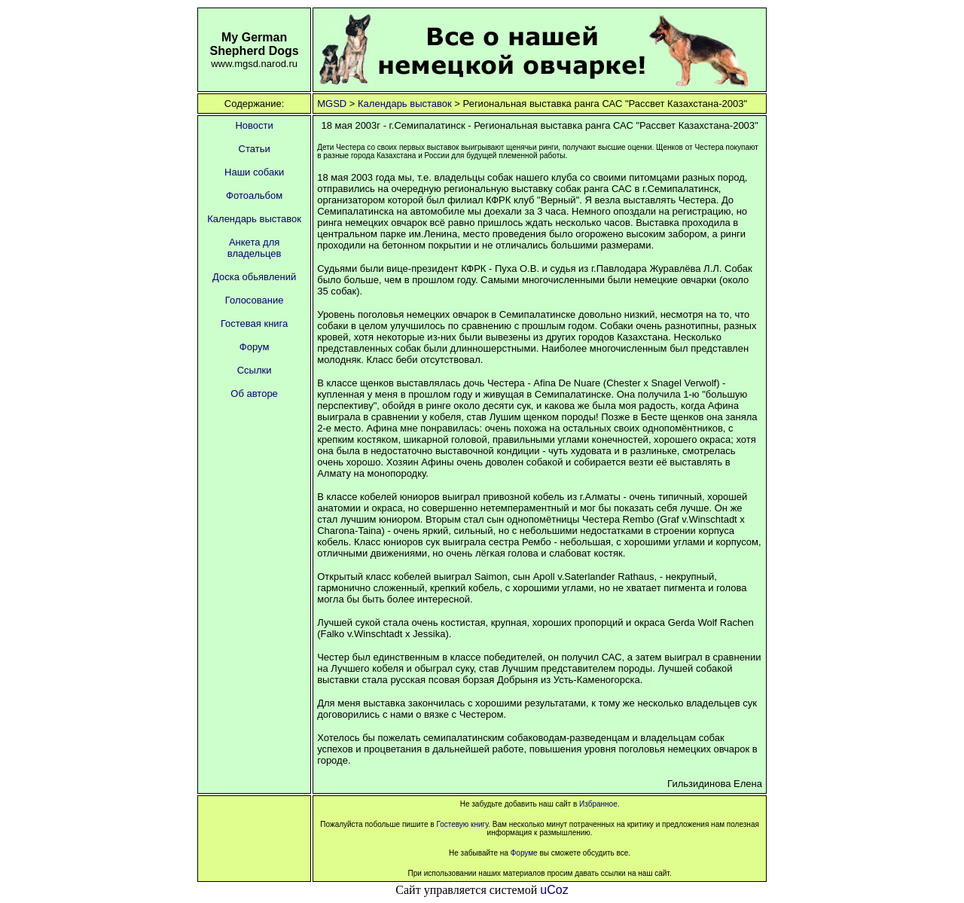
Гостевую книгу (462, 824)
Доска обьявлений (254, 276)
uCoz (554, 889)
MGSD (331, 103)
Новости (254, 125)
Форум (254, 346)
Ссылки (254, 370)
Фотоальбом (254, 195)
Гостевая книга (254, 323)
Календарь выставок (405, 103)
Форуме (523, 853)
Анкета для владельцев (254, 247)
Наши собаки (254, 172)
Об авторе (254, 393)
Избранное (598, 804)
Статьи (254, 148)
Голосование (254, 300)
